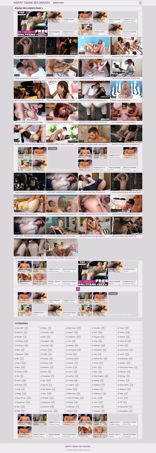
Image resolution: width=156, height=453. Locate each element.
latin (72, 367)
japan (73, 332)
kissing (73, 358)
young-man (126, 406)
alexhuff (22, 332)
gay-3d (47, 384)
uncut (124, 354)
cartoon (22, 371)
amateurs (22, 345)
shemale (99, 411)
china (21, 380)
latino (72, 371)
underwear (126, 358)
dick (21, 406)
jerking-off (74, 349)
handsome (48, 402)
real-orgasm (101, 376)
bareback (23, 354)
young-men (126, 411)
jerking (73, 345)
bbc (20, 358)
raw (98, 371)
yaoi (124, 398)
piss (98, 367)
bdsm (21, 363)
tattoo (125, 332)
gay (46, 380)
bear (21, 367)
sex (98, 398)
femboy (47, 363)
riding (98, 389)
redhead (99, 384)
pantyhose (100, 349)
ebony (46, 328)
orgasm (99, 336)
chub (21, 389)
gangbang (48, 376)
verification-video (128, 367)
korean (73, 363)
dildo (21, 411)
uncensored (126, 349)
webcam (125, 389)
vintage (125, 376)
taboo (124, 328)
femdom (47, 367)
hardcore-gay (50, 411)
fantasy (47, 358)
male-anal (74, 393)
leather (73, 376)
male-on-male (76, 398)
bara (21, 349)
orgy (98, 341)
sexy (98, 402)
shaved (99, 406)
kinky (72, 354)
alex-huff (22, 328)
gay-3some (48, 389)
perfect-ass (100, 358)
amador (22, 336)
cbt (20, 376)
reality (99, 380)
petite (98, 363)
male (72, 389)
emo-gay (48, 332)
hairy (47, 393)
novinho (99, 328)
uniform (125, 363)
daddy (21, 393)
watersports (127, 384)
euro (46, 336)
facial (47, 349)
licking (73, 380)
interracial (74, 328)
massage (73, 406)
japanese (74, 336)
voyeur (125, 380)
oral (98, 332)
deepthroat (23, 402)
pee (97, 354)
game (46, 371)
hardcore (48, 406)
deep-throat (24, 398)
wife (124, 393)
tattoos (125, 336)
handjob (48, 398)
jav (72, 341)
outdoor (99, 345)
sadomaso (100, 393)
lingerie (73, 384)
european (48, 341)
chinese (22, 384)
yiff (123, 402)
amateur (22, 341)
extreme (47, 345)
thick (124, 345)
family (47, 354)
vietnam (125, 371)
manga (73, 402)
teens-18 (125, 341)
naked (73, 411)
